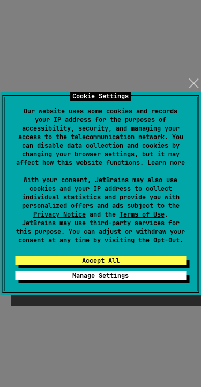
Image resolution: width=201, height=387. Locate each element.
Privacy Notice (59, 214)
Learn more (166, 163)
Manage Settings (100, 275)
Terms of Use (142, 214)
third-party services (127, 223)
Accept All (101, 260)
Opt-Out (166, 240)
